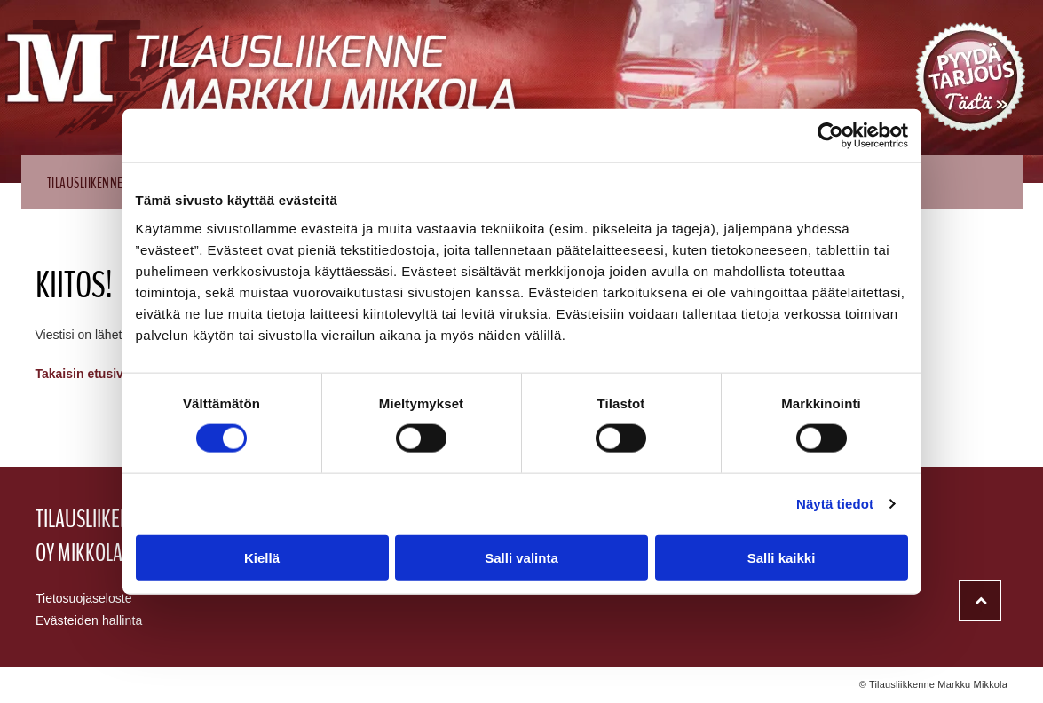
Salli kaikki (781, 557)
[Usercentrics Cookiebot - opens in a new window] (830, 135)
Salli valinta (521, 557)
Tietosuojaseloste (83, 598)
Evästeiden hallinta (89, 620)
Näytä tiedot (834, 503)
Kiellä (262, 557)
